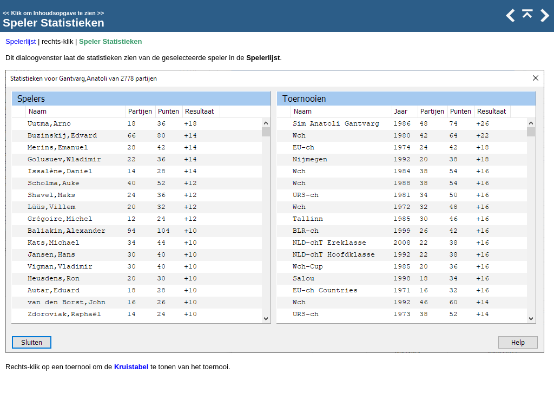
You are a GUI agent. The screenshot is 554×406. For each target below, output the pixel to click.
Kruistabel (131, 367)
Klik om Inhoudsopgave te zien (53, 13)
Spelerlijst (20, 41)
